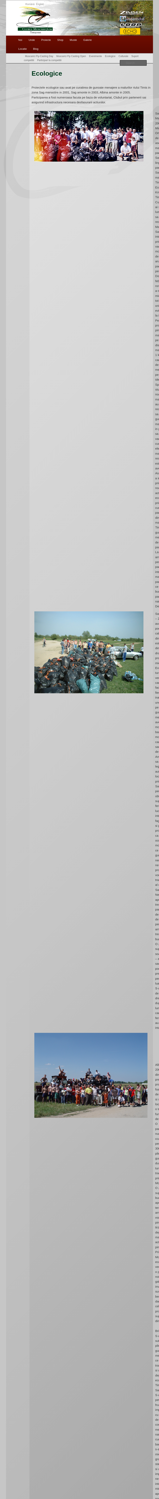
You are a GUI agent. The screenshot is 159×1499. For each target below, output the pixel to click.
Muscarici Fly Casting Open (71, 56)
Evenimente (95, 56)
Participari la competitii (49, 60)
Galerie (87, 39)
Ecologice (110, 56)
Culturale (123, 56)
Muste (73, 39)
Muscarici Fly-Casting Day (39, 56)
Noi (20, 39)
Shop (60, 39)
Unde (31, 39)
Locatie (22, 48)
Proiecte (46, 39)
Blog (35, 48)
